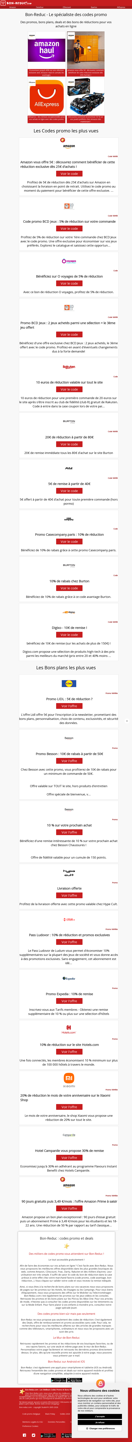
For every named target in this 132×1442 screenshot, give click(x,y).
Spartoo (94, 7)
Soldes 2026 (65, 1414)
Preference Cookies (30, 1426)
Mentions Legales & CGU (32, 1422)
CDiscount (67, 7)
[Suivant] (126, 721)
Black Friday (50, 1414)
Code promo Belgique (31, 1414)
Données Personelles (56, 1422)
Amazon (12, 7)
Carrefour (39, 7)
